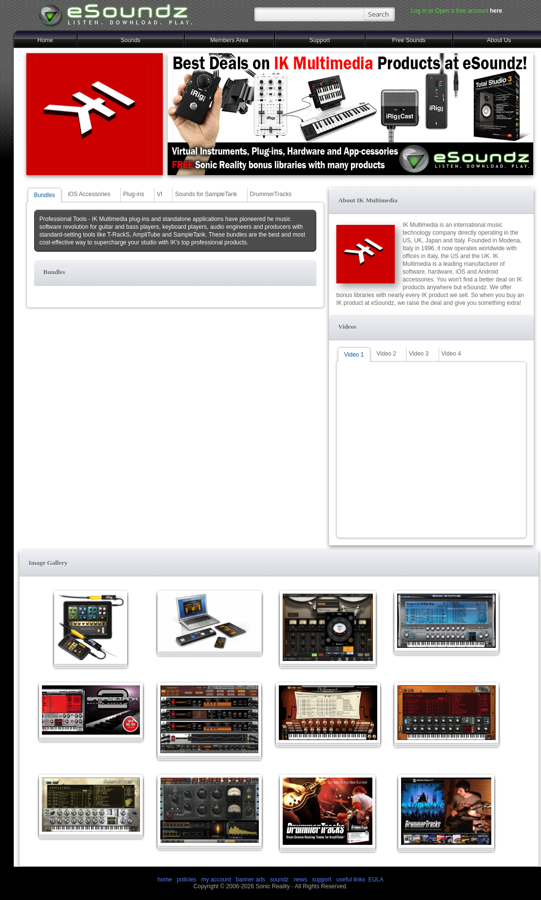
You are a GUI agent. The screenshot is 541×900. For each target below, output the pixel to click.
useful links (350, 879)
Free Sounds (408, 40)
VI (159, 194)
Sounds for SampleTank (206, 194)
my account (216, 879)
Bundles (44, 195)
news (300, 879)
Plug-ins (133, 194)
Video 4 (451, 353)
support (322, 879)
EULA (376, 879)
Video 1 (354, 354)
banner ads (250, 879)
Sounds (130, 40)
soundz (279, 879)
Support (319, 40)
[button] (175, 272)
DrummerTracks (271, 194)
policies (186, 879)
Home (45, 40)
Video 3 (418, 353)
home (164, 879)
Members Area (229, 40)
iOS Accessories (89, 194)
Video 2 (386, 353)
